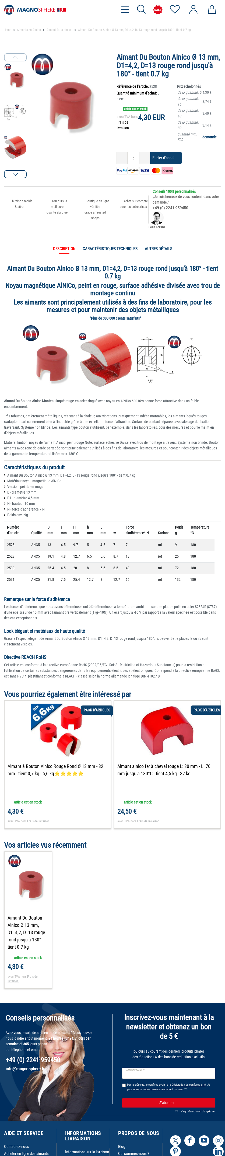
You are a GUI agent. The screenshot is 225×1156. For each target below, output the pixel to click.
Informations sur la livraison (87, 1152)
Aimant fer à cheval (59, 30)
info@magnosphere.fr (25, 1068)
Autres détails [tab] (158, 248)
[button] (15, 174)
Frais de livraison (38, 821)
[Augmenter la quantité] (144, 158)
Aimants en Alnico (29, 30)
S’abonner (185, 1103)
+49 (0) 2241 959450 (170, 208)
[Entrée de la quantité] (133, 158)
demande (209, 137)
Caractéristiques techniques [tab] (110, 248)
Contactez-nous (16, 1146)
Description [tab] (64, 248)
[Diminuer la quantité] (122, 158)
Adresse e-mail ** (135, 1070)
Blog (121, 1146)
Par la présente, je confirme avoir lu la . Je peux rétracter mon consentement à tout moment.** (168, 1087)
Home (7, 30)
